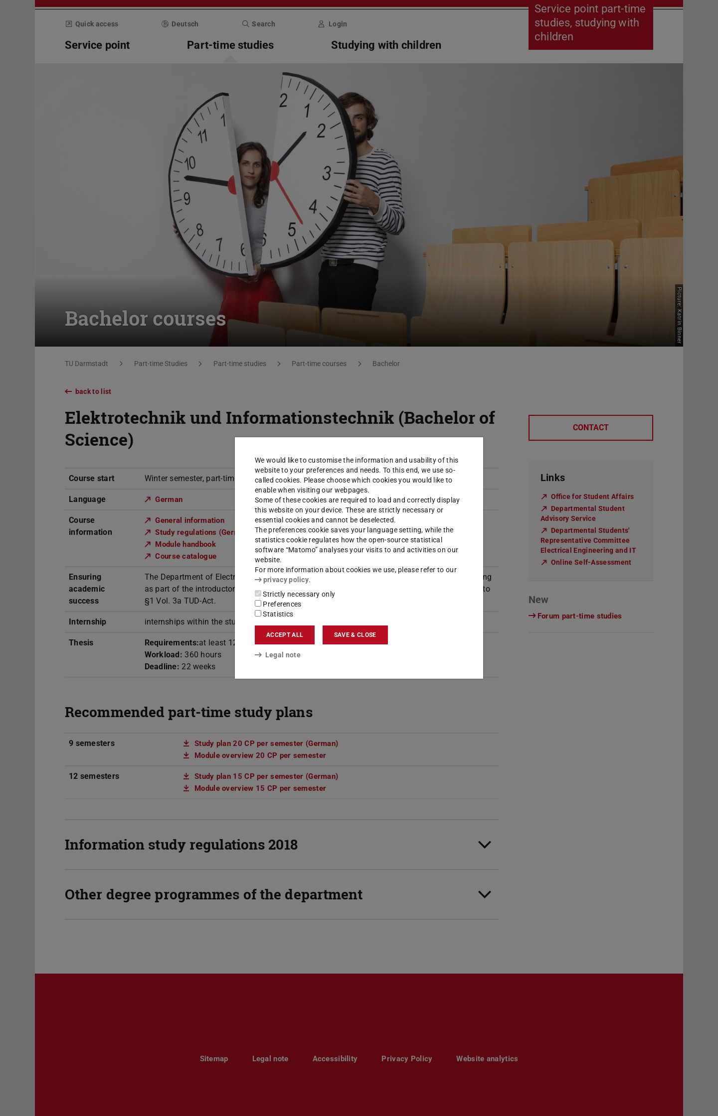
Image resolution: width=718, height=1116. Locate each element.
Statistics (274, 614)
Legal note (278, 655)
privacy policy (282, 580)
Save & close (355, 634)
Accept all (284, 634)
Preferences (278, 604)
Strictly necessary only (295, 594)
